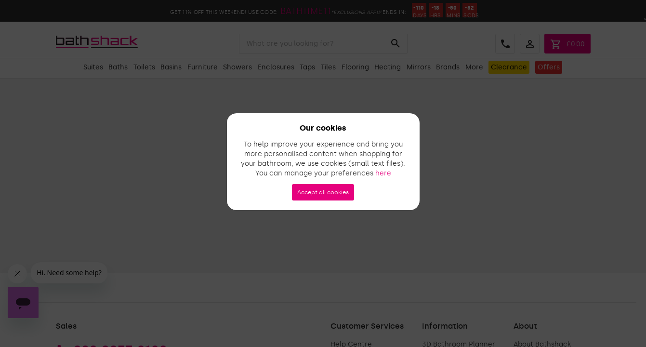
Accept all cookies (323, 192)
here (383, 173)
